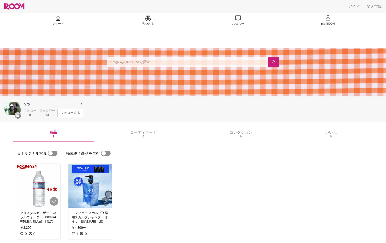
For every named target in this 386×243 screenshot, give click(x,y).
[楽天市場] (374, 6)
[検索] (273, 62)
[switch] (52, 153)
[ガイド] (353, 6)
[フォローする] (70, 113)
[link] (38, 186)
